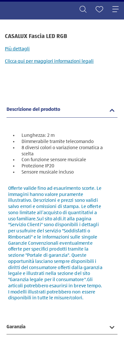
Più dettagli (17, 48)
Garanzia (16, 326)
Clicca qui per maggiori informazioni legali (49, 61)
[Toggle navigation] (115, 10)
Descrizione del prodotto (33, 109)
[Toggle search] (83, 10)
